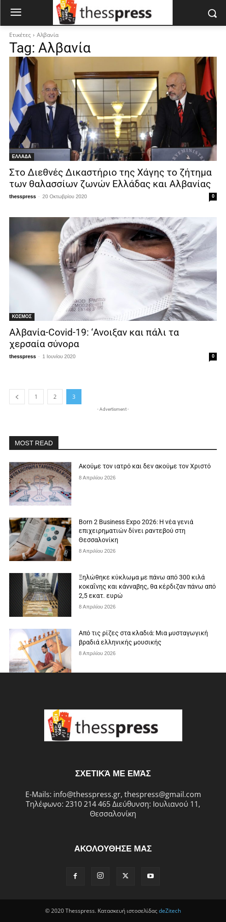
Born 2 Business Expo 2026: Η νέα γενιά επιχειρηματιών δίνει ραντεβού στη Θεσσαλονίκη (136, 531)
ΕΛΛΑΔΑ (21, 156)
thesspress (22, 196)
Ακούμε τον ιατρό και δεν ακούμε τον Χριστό (145, 466)
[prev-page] (17, 396)
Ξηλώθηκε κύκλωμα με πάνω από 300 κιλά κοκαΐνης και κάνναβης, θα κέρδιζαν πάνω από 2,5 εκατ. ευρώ (147, 586)
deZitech (170, 911)
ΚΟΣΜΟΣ (22, 316)
